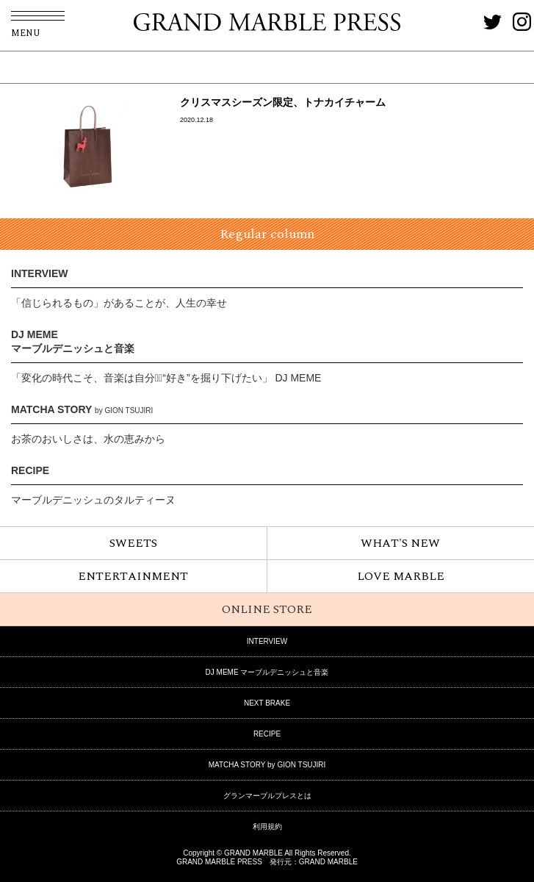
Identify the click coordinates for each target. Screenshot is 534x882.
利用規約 (267, 826)
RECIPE (30, 470)
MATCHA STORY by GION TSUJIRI (267, 765)
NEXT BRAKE (267, 703)
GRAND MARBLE (328, 862)
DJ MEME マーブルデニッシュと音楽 (267, 672)
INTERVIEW (39, 273)
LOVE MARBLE (400, 576)
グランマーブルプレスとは (267, 796)
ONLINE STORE (267, 609)
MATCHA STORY (82, 409)
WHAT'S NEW (400, 543)
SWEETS (133, 543)
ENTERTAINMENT (133, 576)
